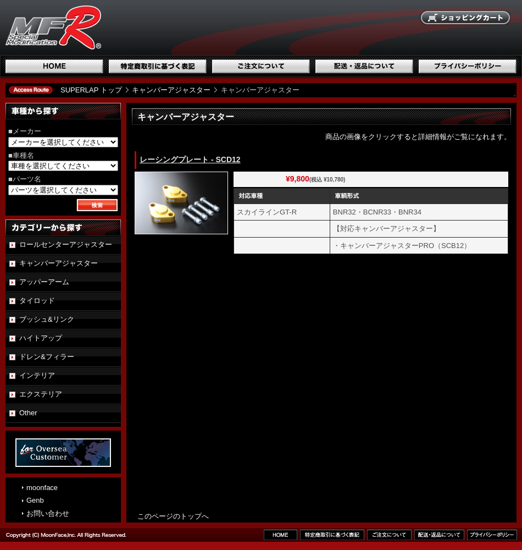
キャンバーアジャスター (171, 90)
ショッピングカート (466, 18)
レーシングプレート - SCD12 (190, 159)
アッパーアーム (44, 282)
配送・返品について (364, 66)
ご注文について (261, 66)
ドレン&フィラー (46, 357)
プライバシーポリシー (468, 66)
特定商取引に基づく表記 (158, 66)
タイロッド (37, 300)
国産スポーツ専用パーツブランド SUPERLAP (123, 27)
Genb (35, 500)
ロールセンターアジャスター (65, 244)
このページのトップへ (173, 516)
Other (28, 413)
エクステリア (40, 394)
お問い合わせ (47, 513)
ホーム (54, 66)
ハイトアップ (40, 338)
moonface (42, 487)
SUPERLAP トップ (91, 90)
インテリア (37, 375)
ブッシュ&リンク (46, 319)
